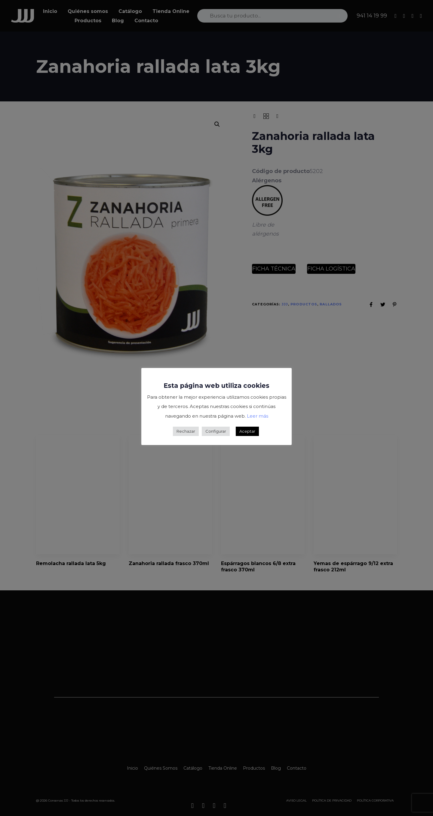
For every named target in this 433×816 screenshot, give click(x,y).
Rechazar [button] (186, 431)
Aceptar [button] (247, 431)
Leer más (257, 416)
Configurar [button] (215, 431)
